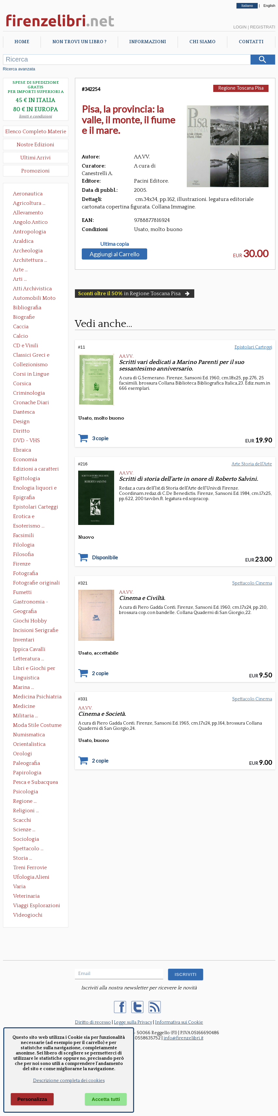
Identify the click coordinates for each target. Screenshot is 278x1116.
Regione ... (25, 801)
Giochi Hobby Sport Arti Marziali (35, 621)
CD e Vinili (25, 346)
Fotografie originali (36, 583)
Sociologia (26, 839)
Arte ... (20, 270)
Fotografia (25, 573)
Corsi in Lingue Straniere (31, 374)
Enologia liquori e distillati (35, 488)
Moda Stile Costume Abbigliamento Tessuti (37, 725)
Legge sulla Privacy (133, 1022)
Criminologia (29, 393)
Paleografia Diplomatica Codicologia (28, 763)
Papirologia (27, 773)
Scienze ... (24, 830)
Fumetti (22, 592)
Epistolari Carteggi (35, 507)
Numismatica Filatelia (29, 735)
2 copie (100, 673)
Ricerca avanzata (19, 68)
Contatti (251, 42)
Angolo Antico (30, 222)
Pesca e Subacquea (35, 782)
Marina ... (23, 687)
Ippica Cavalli (29, 649)
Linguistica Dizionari (26, 678)
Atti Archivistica (32, 289)
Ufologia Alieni (31, 877)
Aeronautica (28, 194)
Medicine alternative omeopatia (26, 707)
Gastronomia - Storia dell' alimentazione (30, 602)
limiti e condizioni (35, 116)
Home (21, 42)
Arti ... (20, 279)
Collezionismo (30, 365)
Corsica (22, 384)
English (269, 6)
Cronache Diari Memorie (31, 403)
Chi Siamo (202, 42)
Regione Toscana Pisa (241, 88)
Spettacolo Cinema (252, 583)
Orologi (22, 754)
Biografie (24, 317)
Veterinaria (26, 896)
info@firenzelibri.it (183, 1038)
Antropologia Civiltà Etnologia (33, 232)
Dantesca (24, 412)
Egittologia (26, 478)
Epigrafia (24, 497)
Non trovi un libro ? (79, 42)
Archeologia (28, 251)
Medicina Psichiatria (37, 697)
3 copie (100, 438)
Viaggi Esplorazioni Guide (36, 906)
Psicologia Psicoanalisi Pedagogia (27, 792)
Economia (25, 459)
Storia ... (22, 858)
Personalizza (32, 1099)
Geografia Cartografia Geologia (26, 612)
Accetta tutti (106, 1099)
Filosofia (23, 554)
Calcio (20, 336)
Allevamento (28, 213)
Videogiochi (28, 915)
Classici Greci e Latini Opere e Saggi (37, 355)
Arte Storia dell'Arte (252, 464)
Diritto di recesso (93, 1022)
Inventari (23, 640)
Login (239, 27)
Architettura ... (30, 260)
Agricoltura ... (29, 203)
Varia (19, 887)
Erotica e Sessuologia (27, 517)
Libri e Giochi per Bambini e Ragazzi (34, 669)
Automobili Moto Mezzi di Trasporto (36, 298)
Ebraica (22, 450)
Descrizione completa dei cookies (69, 1080)
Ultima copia (114, 243)
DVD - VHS (26, 440)
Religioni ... (26, 811)
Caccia (20, 327)
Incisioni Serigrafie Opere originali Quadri (35, 631)
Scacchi (22, 820)
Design (21, 421)
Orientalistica (29, 744)
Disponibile (105, 557)
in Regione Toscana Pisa (134, 294)
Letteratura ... (28, 659)
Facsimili (23, 535)
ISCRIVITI (186, 974)
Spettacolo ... (28, 849)
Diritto (21, 431)
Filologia (23, 545)
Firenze (21, 564)
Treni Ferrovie (30, 868)
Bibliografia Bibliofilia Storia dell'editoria (33, 308)
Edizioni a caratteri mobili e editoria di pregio (36, 469)
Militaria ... (25, 716)
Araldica (23, 241)
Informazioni (147, 42)
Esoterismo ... (28, 526)
